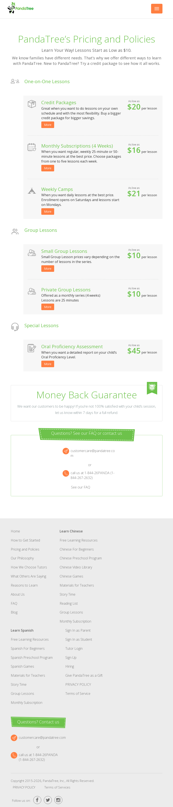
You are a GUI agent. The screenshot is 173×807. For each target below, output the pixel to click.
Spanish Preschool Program (32, 657)
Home (15, 531)
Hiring (69, 666)
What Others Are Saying (28, 576)
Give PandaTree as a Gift (84, 675)
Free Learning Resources (79, 540)
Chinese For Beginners (77, 549)
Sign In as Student (78, 639)
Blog (14, 612)
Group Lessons (71, 612)
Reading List (69, 603)
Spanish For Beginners (28, 648)
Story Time (67, 594)
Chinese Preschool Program (81, 558)
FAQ (14, 603)
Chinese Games (71, 576)
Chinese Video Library (76, 567)
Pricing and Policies (25, 549)
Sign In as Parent (78, 630)
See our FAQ (80, 487)
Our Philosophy (22, 558)
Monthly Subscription (75, 621)
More (47, 125)
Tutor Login (74, 648)
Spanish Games (22, 666)
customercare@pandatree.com (42, 737)
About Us (18, 594)
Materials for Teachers (77, 585)
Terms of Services (57, 787)
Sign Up (70, 657)
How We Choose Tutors (29, 567)
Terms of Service (77, 693)
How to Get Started (25, 540)
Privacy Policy (78, 684)
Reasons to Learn (24, 585)
